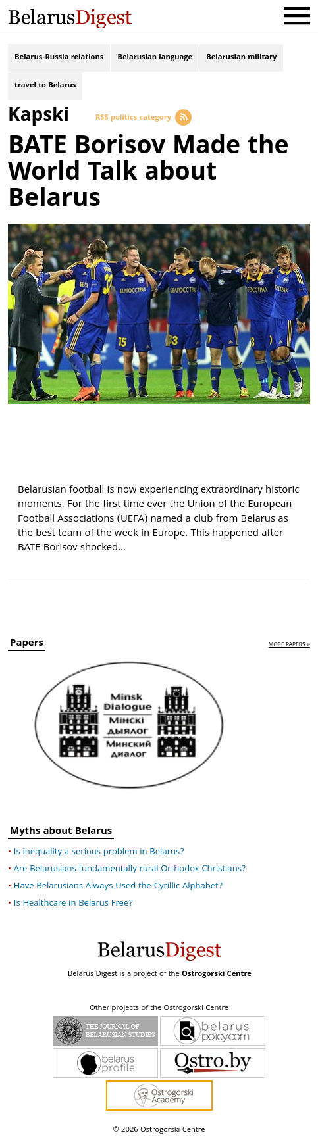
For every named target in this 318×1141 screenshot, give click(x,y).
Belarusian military (241, 57)
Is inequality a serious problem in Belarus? (99, 852)
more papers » (289, 645)
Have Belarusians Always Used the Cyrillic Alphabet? (118, 886)
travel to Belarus (45, 86)
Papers (26, 645)
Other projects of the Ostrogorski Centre (159, 1009)
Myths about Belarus (61, 833)
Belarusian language (154, 57)
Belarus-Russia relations (58, 57)
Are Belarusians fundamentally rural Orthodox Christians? (130, 869)
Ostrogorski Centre (217, 974)
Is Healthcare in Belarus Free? (73, 904)
